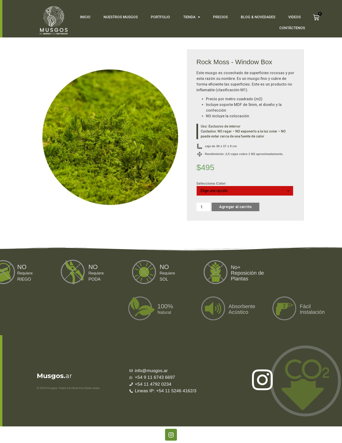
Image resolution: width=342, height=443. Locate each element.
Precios (220, 17)
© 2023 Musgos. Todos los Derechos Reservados (68, 388)
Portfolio (160, 17)
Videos (294, 17)
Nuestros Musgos (121, 17)
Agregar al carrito (235, 207)
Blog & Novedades (258, 17)
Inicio (85, 17)
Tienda (191, 17)
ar (54, 376)
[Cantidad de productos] (203, 207)
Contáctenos (292, 28)
